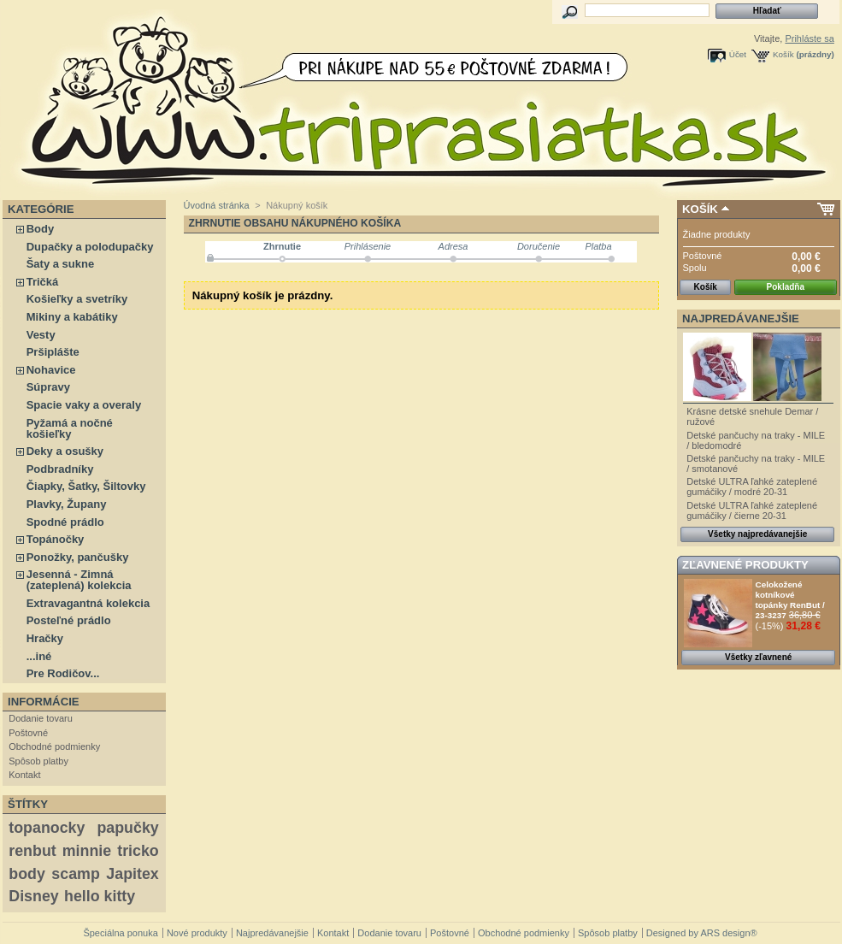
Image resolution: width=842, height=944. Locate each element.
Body (40, 228)
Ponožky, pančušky (77, 557)
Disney (33, 896)
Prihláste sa (809, 38)
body (27, 873)
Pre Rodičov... (63, 673)
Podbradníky (60, 469)
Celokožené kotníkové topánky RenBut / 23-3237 (790, 600)
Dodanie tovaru (41, 718)
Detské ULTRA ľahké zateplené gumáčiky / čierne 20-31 (751, 510)
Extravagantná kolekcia (88, 603)
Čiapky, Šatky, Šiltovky (86, 486)
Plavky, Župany (66, 504)
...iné (39, 656)
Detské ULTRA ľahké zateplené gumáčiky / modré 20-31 (751, 486)
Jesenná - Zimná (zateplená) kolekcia (79, 580)
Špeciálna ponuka (120, 933)
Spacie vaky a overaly (83, 404)
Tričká (42, 281)
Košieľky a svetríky (76, 298)
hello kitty (99, 896)
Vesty (41, 334)
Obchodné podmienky (54, 746)
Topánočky (55, 539)
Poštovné (28, 733)
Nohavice (51, 369)
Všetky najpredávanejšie (757, 534)
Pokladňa (785, 287)
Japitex (132, 873)
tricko (138, 850)
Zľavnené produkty (745, 564)
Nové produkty (197, 933)
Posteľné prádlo (68, 620)
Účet (737, 54)
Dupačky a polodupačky (90, 246)
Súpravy (48, 387)
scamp (75, 873)
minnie (86, 850)
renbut (32, 850)
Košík (783, 54)
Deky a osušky (64, 451)
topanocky (47, 827)
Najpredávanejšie (740, 318)
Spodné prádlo (65, 522)
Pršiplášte (52, 351)
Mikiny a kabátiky (72, 316)
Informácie (43, 701)
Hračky (44, 638)
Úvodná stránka (217, 205)
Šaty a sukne (60, 263)
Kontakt (24, 775)
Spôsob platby (38, 761)
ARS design (725, 933)
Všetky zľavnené (758, 657)
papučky (127, 827)
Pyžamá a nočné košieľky (69, 428)
